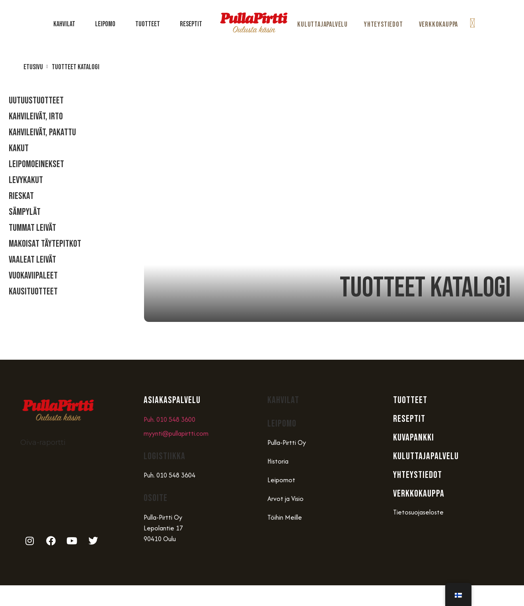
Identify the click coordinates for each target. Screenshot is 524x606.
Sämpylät (25, 212)
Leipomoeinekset (36, 164)
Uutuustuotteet (36, 100)
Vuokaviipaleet (33, 275)
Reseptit (191, 24)
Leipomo (107, 24)
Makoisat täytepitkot (45, 243)
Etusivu (33, 67)
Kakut (19, 148)
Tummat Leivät (32, 228)
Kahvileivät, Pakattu (42, 132)
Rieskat (21, 196)
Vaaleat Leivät (32, 259)
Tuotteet (149, 24)
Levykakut (26, 180)
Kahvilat (66, 24)
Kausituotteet (33, 291)
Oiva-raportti (43, 442)
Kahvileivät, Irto (36, 116)
